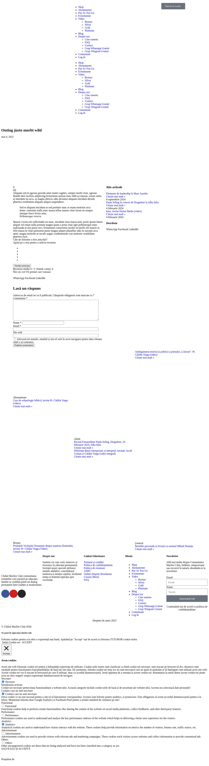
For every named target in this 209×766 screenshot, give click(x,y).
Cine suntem (91, 39)
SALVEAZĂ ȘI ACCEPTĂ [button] (15, 752)
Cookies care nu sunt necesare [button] (17, 694)
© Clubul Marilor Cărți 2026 (16, 630)
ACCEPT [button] (27, 646)
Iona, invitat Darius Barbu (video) (124, 211)
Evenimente (84, 15)
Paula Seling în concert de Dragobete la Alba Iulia (132, 202)
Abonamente (85, 10)
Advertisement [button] (9, 734)
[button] (18, 278)
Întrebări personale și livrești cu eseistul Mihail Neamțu (164, 550)
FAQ (87, 42)
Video (81, 18)
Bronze (88, 21)
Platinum (89, 30)
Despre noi (84, 36)
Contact (89, 45)
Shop (81, 7)
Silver (88, 24)
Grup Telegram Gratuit (97, 51)
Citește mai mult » (115, 196)
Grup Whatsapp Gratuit (97, 48)
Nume (17, 326)
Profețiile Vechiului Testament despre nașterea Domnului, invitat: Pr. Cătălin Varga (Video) (43, 551)
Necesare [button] (6, 682)
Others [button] (4, 743)
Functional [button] (6, 706)
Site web (17, 336)
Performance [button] (8, 716)
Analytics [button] (6, 725)
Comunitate (84, 54)
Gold (87, 27)
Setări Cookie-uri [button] (11, 646)
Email (17, 329)
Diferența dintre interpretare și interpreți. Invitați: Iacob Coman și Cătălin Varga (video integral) (103, 456)
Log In (81, 57)
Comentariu (20, 298)
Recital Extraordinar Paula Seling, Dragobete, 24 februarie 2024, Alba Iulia (99, 447)
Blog (80, 33)
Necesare (10, 685)
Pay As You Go (86, 12)
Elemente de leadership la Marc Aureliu (127, 193)
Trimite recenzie (22, 266)
